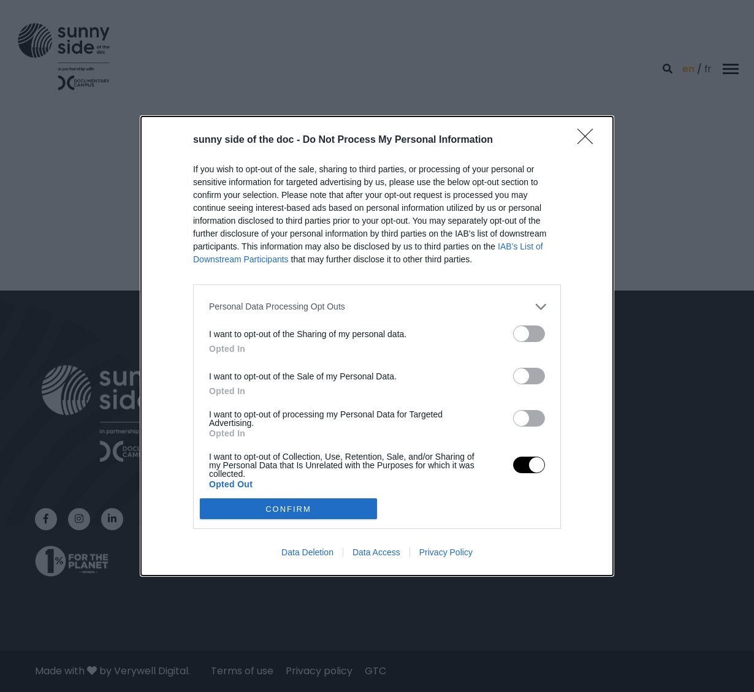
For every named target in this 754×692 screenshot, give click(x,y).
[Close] (589, 140)
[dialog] (377, 346)
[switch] (529, 333)
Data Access (376, 552)
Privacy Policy (446, 552)
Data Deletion (307, 552)
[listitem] (377, 306)
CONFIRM (288, 509)
